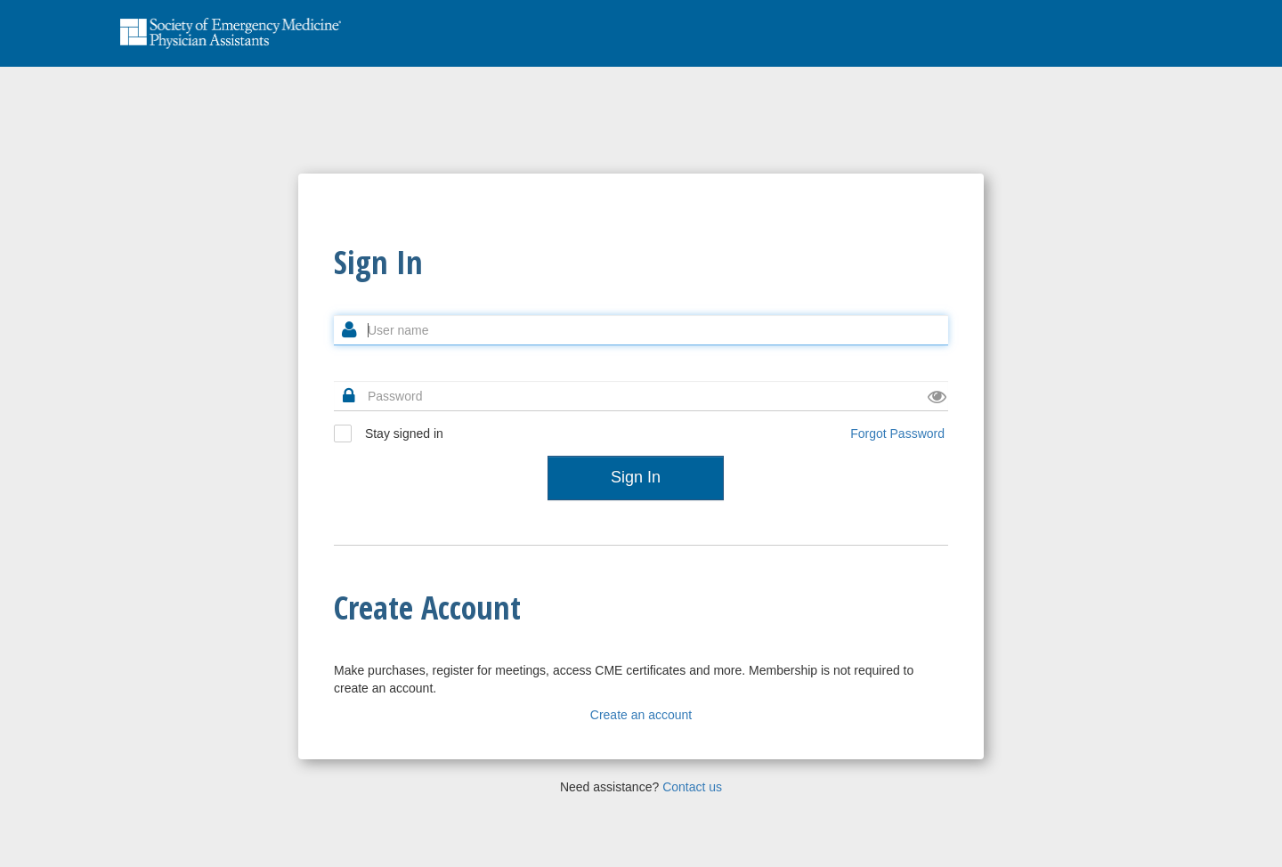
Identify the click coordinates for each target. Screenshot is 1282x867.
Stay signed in (388, 433)
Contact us (692, 787)
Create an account (641, 715)
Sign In (636, 477)
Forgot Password (897, 433)
